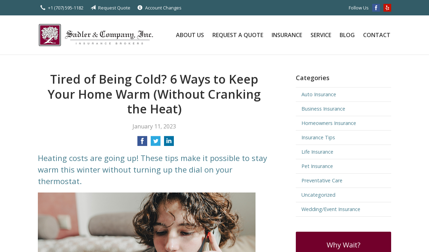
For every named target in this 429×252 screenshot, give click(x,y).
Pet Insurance (317, 166)
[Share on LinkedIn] (169, 143)
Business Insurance (323, 108)
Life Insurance (317, 151)
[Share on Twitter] (156, 143)
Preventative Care (321, 180)
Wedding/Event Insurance (330, 209)
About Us (190, 35)
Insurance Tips (318, 137)
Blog (347, 35)
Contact (376, 35)
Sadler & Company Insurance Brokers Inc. (99, 35)
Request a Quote (237, 35)
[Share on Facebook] (142, 143)
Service (321, 35)
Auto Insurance (318, 94)
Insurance (287, 35)
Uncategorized (318, 194)
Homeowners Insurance (328, 123)
